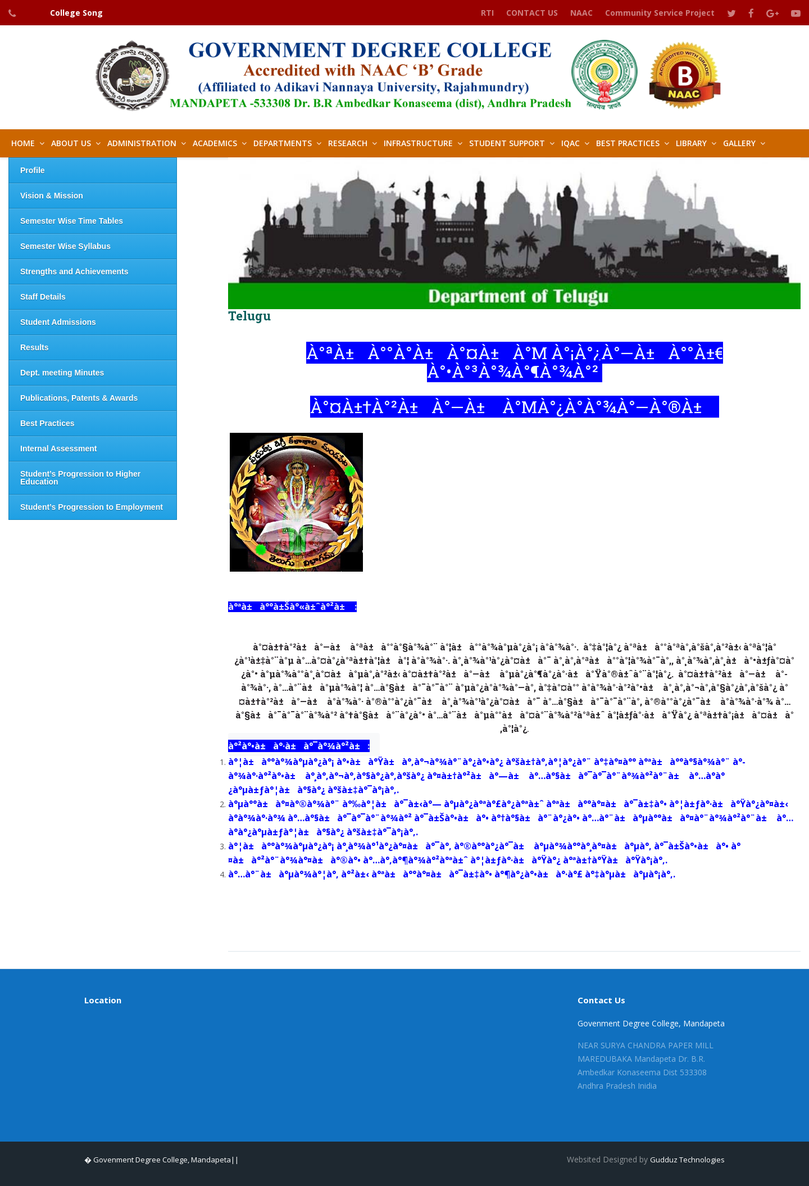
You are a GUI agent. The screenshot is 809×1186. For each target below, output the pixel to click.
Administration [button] (141, 143)
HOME (23, 143)
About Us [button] (71, 143)
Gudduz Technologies (687, 1159)
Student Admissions (58, 322)
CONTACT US (532, 12)
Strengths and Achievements (74, 271)
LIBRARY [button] (691, 143)
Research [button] (347, 143)
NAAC (581, 12)
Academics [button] (215, 143)
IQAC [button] (570, 143)
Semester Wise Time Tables (71, 220)
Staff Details (43, 296)
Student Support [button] (507, 143)
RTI (487, 12)
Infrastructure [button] (418, 143)
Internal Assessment (58, 448)
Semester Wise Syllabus (65, 246)
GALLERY (739, 143)
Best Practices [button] (628, 143)
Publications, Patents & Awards (79, 397)
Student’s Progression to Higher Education (80, 477)
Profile (32, 170)
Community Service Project (660, 12)
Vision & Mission (51, 195)
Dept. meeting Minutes (62, 372)
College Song (76, 12)
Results (34, 347)
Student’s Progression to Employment (91, 507)
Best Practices (47, 423)
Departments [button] (282, 143)
